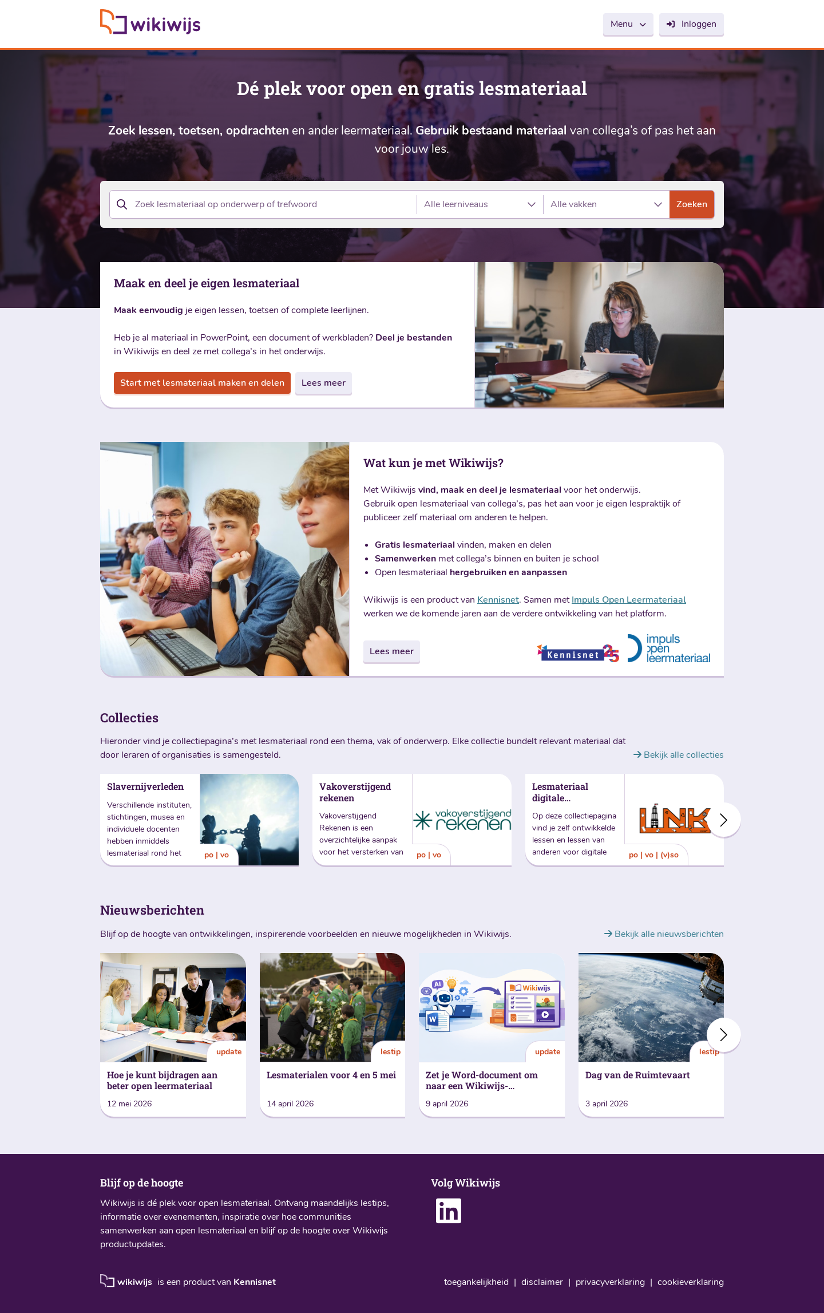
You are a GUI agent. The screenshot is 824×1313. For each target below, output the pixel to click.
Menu (622, 24)
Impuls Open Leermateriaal (629, 600)
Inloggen (699, 24)
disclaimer (542, 1282)
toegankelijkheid (476, 1282)
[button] (724, 819)
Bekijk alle (678, 755)
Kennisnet (498, 600)
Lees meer (324, 383)
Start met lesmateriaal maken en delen (202, 383)
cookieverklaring (690, 1282)
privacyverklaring (610, 1282)
